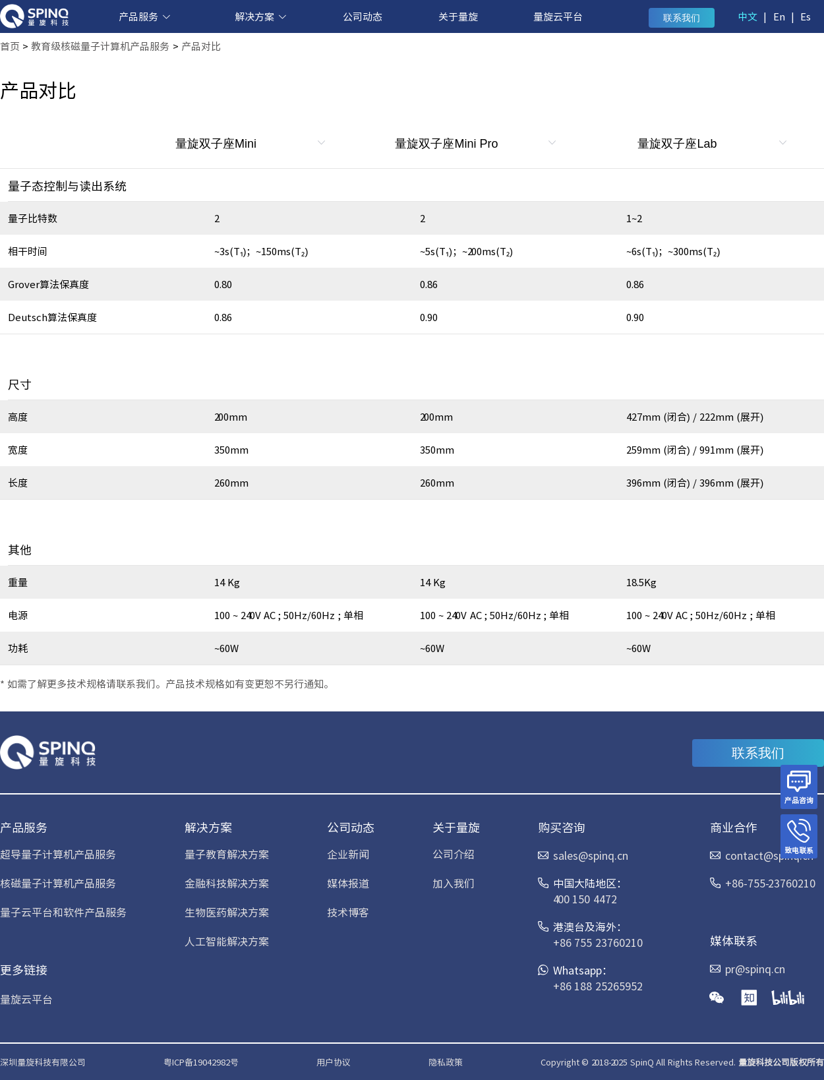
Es (805, 16)
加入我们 (453, 883)
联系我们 (681, 18)
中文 (747, 16)
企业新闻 (348, 854)
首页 (10, 46)
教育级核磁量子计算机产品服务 (100, 46)
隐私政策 (445, 1062)
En (779, 16)
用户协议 (333, 1062)
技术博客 (348, 912)
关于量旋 (458, 16)
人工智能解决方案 (227, 941)
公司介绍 (453, 854)
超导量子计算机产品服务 (58, 854)
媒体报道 (348, 883)
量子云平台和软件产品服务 (63, 912)
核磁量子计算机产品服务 (58, 883)
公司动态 (362, 16)
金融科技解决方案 (227, 883)
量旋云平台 (558, 16)
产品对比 (201, 46)
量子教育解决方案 (227, 854)
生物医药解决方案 (227, 912)
